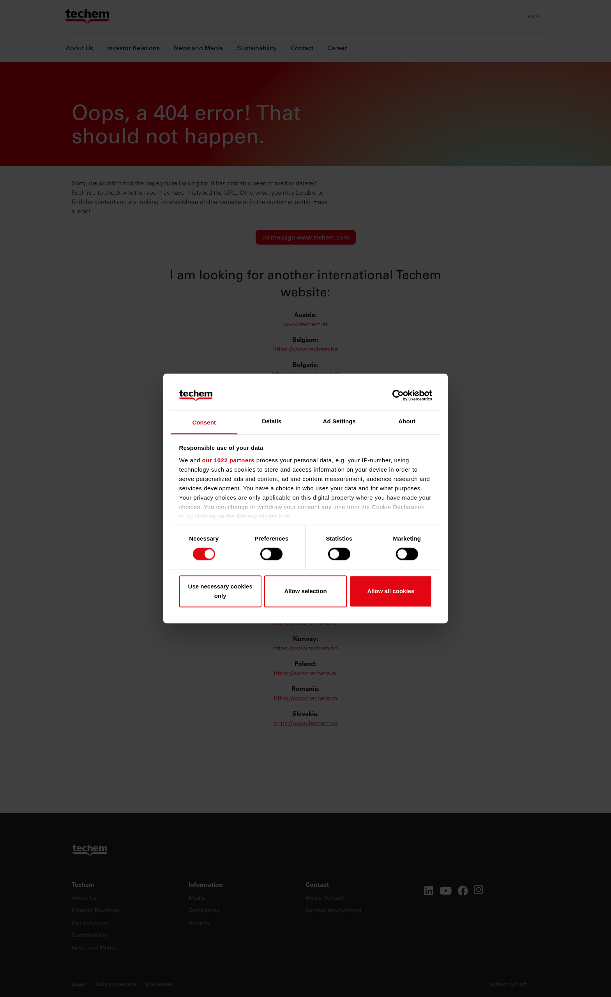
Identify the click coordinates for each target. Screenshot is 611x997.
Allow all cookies (390, 591)
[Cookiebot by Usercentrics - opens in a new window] (398, 396)
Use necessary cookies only (220, 591)
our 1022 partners (228, 460)
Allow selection (305, 591)
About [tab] (406, 421)
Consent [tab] (204, 422)
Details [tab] (271, 421)
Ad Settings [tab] (339, 421)
